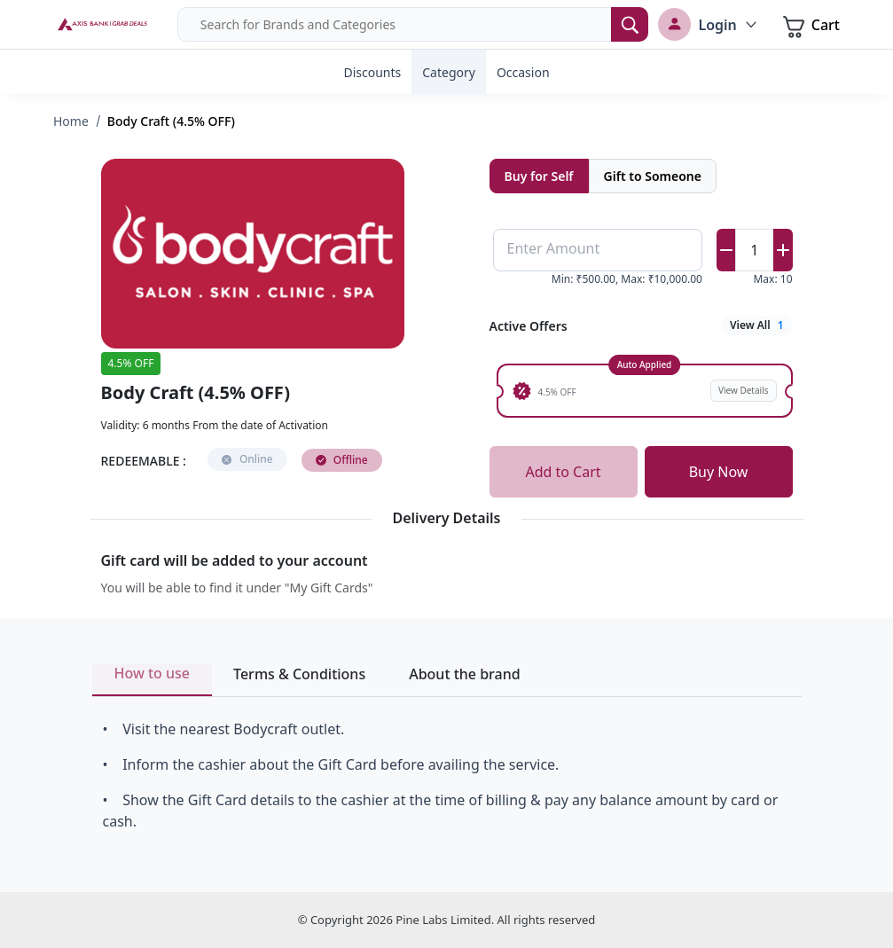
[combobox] (412, 24)
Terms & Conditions (299, 674)
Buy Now (718, 472)
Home (71, 121)
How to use (152, 673)
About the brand (464, 674)
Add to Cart (562, 472)
